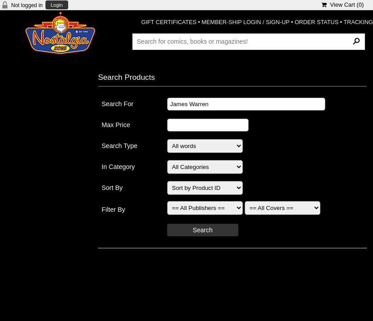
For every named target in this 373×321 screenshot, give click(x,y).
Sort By (112, 187)
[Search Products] (249, 41)
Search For (117, 103)
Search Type (120, 145)
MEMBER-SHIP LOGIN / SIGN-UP (245, 22)
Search (203, 230)
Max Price (116, 124)
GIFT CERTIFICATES (169, 22)
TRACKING (358, 22)
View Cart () (342, 4)
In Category (118, 166)
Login (57, 5)
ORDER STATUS (316, 22)
